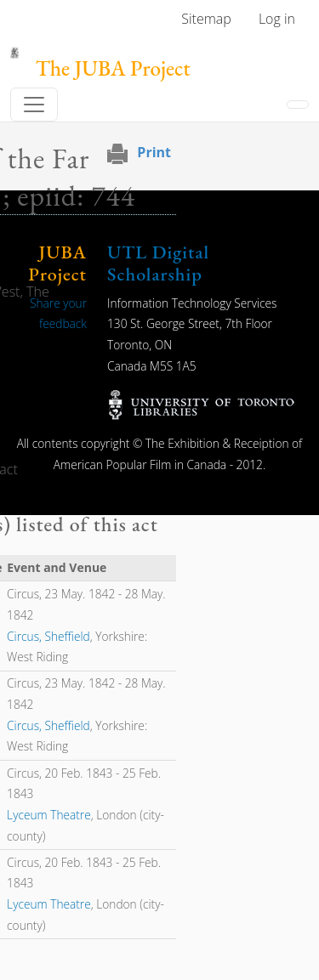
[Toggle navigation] (34, 105)
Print (154, 152)
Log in (277, 18)
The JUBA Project (113, 68)
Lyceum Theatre (49, 815)
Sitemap (206, 18)
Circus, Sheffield (48, 636)
